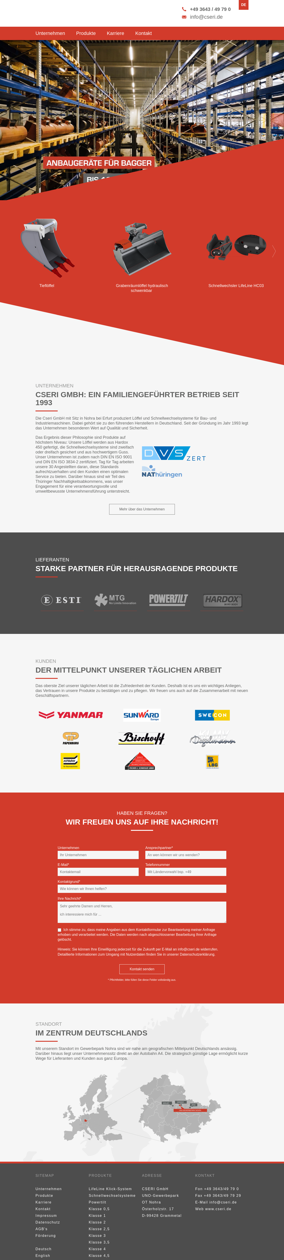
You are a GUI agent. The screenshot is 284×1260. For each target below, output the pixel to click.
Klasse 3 (97, 1236)
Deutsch (44, 1249)
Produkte (86, 33)
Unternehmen (50, 33)
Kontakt (143, 33)
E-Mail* (63, 865)
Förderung (46, 1236)
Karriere (115, 33)
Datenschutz (48, 1222)
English (43, 1256)
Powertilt (97, 1202)
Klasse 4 (97, 1249)
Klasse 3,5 (99, 1242)
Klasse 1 (97, 1216)
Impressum (46, 1216)
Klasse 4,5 (99, 1256)
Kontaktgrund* (69, 882)
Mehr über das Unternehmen (142, 509)
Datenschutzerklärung (197, 954)
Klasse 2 (97, 1222)
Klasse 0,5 (99, 1209)
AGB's (42, 1229)
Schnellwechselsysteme (112, 1195)
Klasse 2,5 (99, 1229)
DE (243, 5)
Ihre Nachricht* (69, 898)
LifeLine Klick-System (110, 1189)
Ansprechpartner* (159, 848)
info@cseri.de (189, 949)
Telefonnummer (157, 865)
